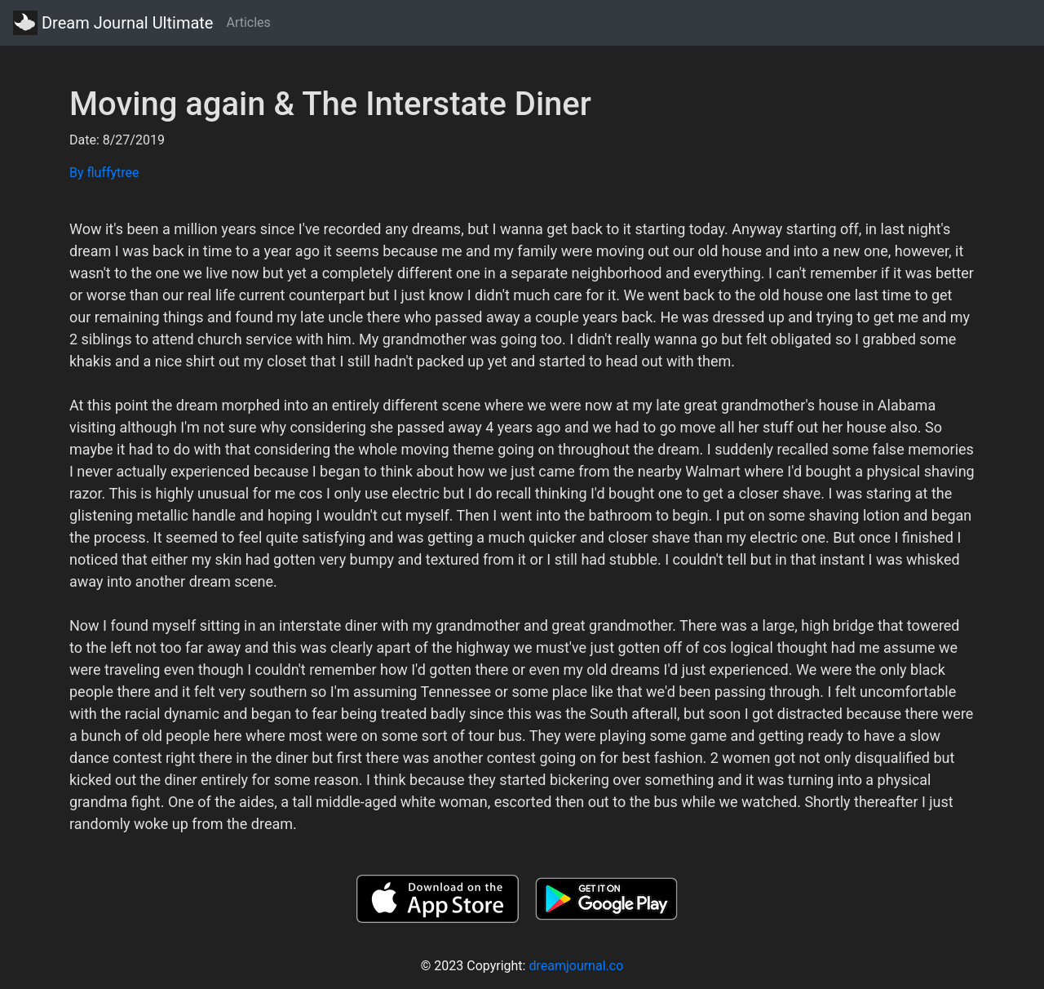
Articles (248, 22)
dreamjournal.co (576, 965)
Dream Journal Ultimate (113, 23)
